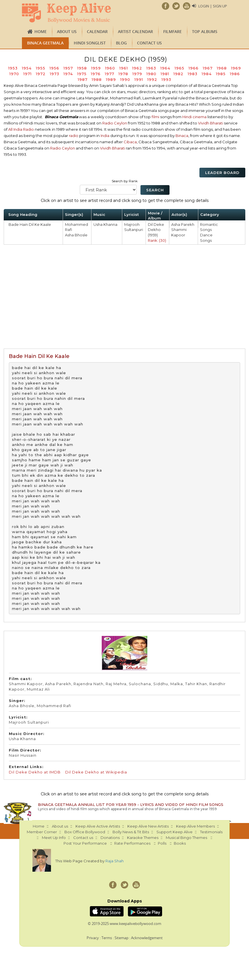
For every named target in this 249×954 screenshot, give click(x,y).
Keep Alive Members (195, 826)
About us (67, 31)
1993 (166, 79)
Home (40, 31)
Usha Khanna (105, 224)
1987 (82, 79)
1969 (236, 68)
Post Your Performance (85, 843)
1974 (68, 73)
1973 (54, 73)
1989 (111, 79)
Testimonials (211, 832)
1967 (208, 68)
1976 (96, 73)
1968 (222, 68)
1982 (178, 73)
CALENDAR (97, 31)
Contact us (149, 43)
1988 (97, 79)
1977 (109, 73)
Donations (110, 837)
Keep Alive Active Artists (97, 826)
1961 (123, 68)
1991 (138, 79)
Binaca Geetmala (45, 43)
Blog (121, 43)
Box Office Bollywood (84, 832)
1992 (152, 79)
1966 (194, 68)
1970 (14, 73)
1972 (41, 73)
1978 (123, 73)
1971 (27, 73)
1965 (179, 68)
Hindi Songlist (90, 43)
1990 (125, 79)
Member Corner (42, 832)
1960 (110, 68)
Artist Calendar (135, 31)
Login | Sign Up (212, 6)
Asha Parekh (182, 224)
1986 (235, 73)
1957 (68, 68)
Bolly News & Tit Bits (131, 832)
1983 (192, 73)
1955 (40, 68)
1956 (54, 68)
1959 (96, 68)
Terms (106, 937)
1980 (151, 73)
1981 (165, 73)
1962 (137, 68)
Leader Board (222, 172)
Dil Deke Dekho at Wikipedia (96, 772)
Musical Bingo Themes (186, 837)
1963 (151, 68)
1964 (165, 68)
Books (180, 843)
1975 (82, 73)
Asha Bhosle (76, 235)
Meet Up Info (54, 837)
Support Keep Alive (174, 832)
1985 (221, 73)
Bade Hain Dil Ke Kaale (30, 224)
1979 (137, 73)
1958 (82, 68)
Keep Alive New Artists (148, 826)
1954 (27, 68)
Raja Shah (114, 861)
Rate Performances (132, 843)
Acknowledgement (147, 937)
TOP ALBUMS (204, 31)
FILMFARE (172, 31)
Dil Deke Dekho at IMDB (35, 772)
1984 (207, 73)
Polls (162, 843)
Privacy (93, 937)
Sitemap (121, 937)
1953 (13, 68)
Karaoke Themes (142, 837)
